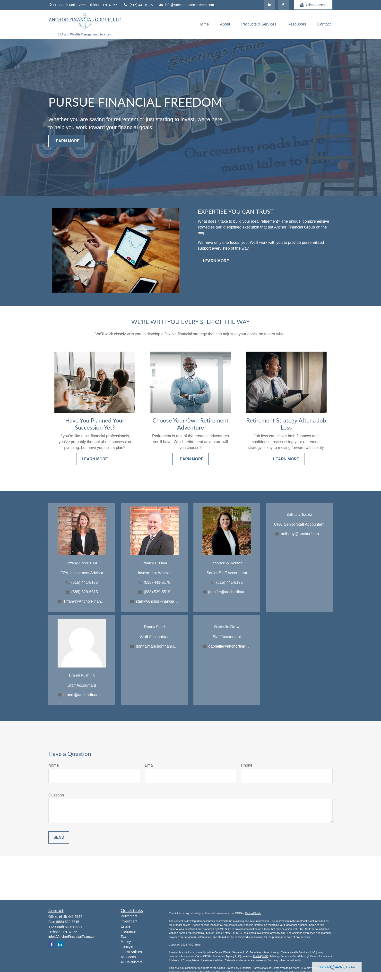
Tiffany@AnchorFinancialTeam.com (84, 601)
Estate (125, 926)
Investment (129, 921)
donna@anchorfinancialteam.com (157, 646)
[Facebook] (283, 5)
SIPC (265, 956)
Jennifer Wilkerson (227, 562)
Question (56, 795)
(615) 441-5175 (138, 5)
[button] (204, 24)
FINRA (257, 956)
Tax (123, 936)
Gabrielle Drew (227, 626)
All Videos (128, 957)
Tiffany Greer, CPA (82, 562)
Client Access (313, 5)
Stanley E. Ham (154, 562)
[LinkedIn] (269, 5)
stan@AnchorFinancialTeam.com (157, 601)
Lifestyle (127, 947)
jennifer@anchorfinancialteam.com (229, 592)
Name (53, 765)
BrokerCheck (253, 913)
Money (126, 942)
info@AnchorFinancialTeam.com (186, 5)
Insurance (128, 931)
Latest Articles (131, 952)
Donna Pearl (154, 626)
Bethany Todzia (299, 514)
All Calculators (131, 962)
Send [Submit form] (58, 837)
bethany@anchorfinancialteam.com (302, 534)
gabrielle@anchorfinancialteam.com (229, 646)
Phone (246, 765)
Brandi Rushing (82, 675)
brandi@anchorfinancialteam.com (84, 695)
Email (150, 765)
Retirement (129, 916)
